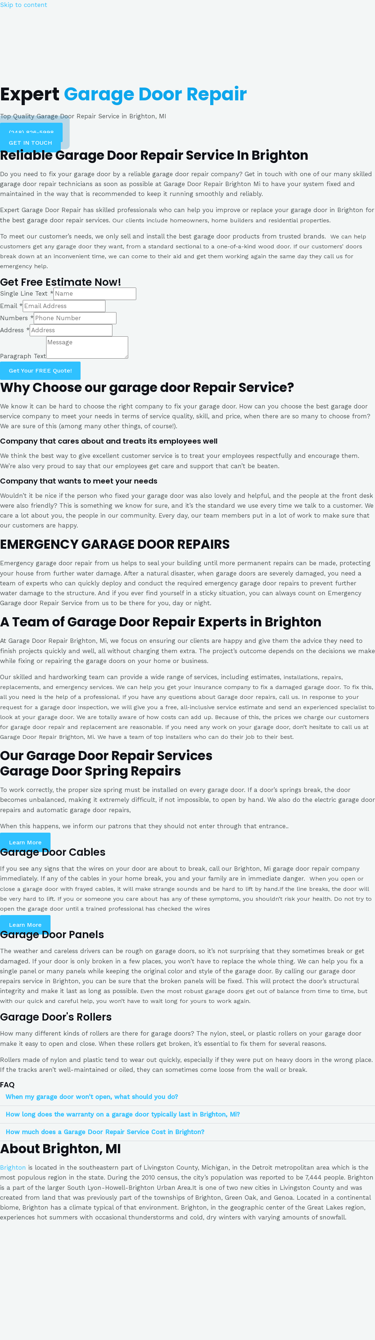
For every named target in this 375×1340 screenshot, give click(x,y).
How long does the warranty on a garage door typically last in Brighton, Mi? (122, 1114)
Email (11, 306)
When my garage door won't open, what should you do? (91, 1096)
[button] (31, 132)
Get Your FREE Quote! (40, 370)
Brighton (13, 1167)
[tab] (187, 1097)
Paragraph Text (23, 356)
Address (15, 330)
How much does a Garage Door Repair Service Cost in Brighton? (104, 1132)
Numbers (17, 318)
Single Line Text (26, 293)
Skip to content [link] (23, 4)
